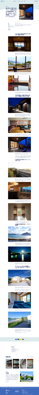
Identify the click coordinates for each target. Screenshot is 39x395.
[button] (16, 339)
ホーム (1, 387)
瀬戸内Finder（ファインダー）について (25, 391)
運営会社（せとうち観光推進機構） (25, 392)
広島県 (8, 23)
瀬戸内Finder (3, 387)
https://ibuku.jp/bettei (13, 351)
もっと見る (7, 381)
